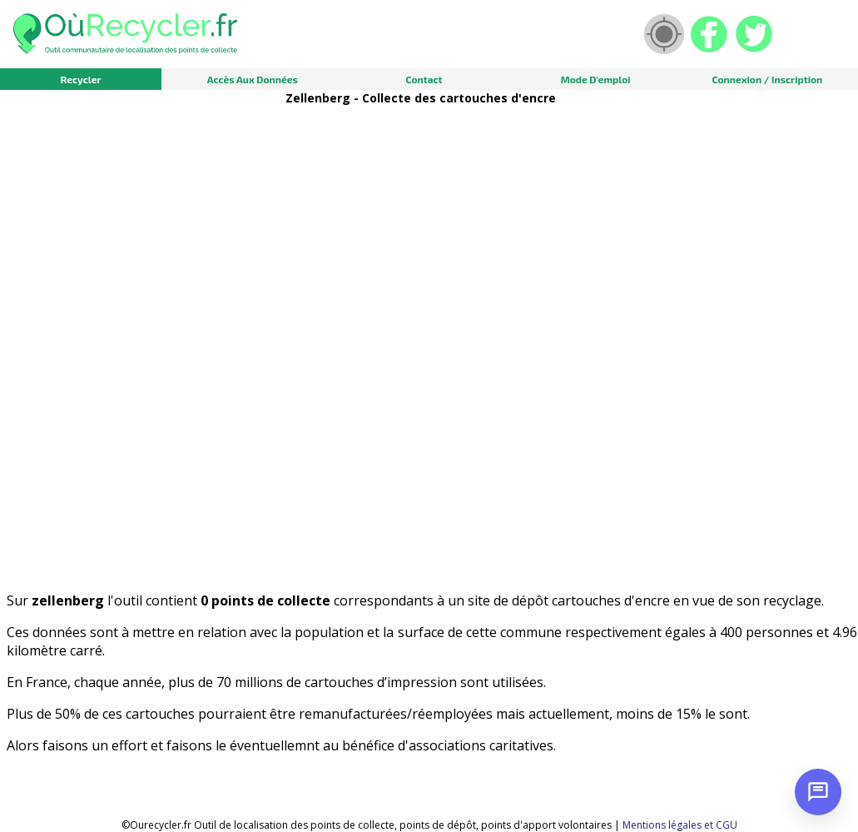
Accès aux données (252, 79)
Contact (423, 79)
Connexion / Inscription (767, 79)
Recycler (80, 79)
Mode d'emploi (596, 79)
